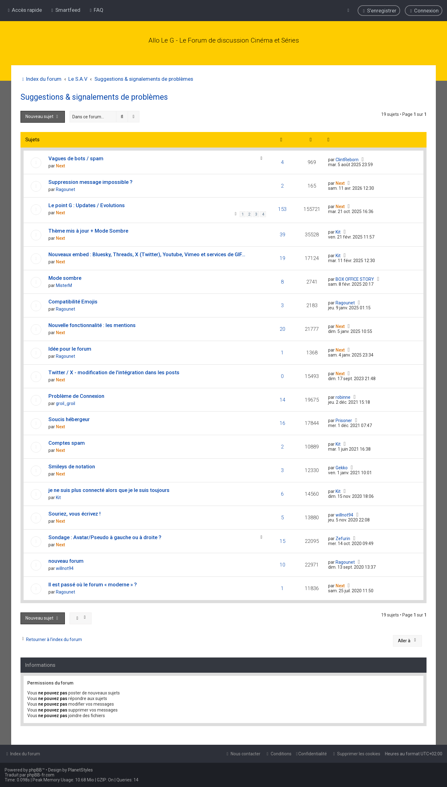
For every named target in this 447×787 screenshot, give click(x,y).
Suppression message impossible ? (90, 181)
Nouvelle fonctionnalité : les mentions (92, 324)
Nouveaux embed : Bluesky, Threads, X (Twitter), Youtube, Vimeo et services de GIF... (146, 253)
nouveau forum (66, 560)
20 (282, 328)
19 (282, 257)
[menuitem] (65, 10)
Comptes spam (66, 442)
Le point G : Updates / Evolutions (86, 204)
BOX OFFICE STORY (355, 277)
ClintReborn (347, 158)
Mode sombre (64, 277)
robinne (343, 395)
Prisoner (344, 419)
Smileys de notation (71, 465)
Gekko (342, 466)
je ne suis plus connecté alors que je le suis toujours (108, 489)
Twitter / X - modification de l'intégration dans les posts (113, 371)
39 (282, 233)
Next (60, 164)
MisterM (64, 284)
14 (282, 398)
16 (282, 422)
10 (282, 564)
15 (282, 540)
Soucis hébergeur (69, 418)
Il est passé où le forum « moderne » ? (92, 583)
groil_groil (65, 402)
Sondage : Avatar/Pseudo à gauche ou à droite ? (104, 536)
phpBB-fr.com (40, 774)
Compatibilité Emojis (72, 300)
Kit (338, 230)
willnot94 (344, 514)
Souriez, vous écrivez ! (74, 513)
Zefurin (343, 537)
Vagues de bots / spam (75, 157)
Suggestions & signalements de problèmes (94, 96)
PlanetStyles (80, 769)
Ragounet (65, 188)
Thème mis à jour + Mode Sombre (88, 229)
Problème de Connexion (76, 395)
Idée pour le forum (69, 347)
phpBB (35, 769)
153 (282, 208)
